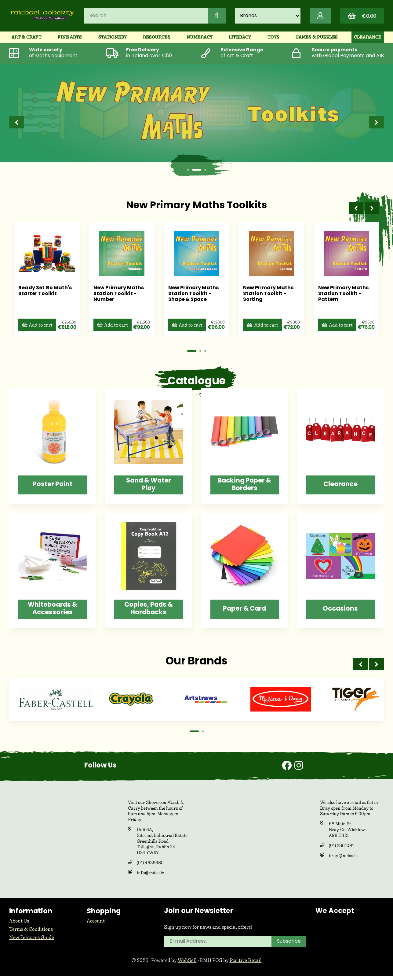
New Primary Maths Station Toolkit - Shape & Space (192, 293)
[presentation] (16, 122)
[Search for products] (146, 16)
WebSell (187, 960)
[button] (188, 170)
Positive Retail (246, 960)
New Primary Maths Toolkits (196, 206)
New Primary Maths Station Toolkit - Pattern (341, 293)
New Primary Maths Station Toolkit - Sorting (267, 293)
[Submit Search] (217, 16)
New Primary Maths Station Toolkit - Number (117, 293)
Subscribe (289, 941)
